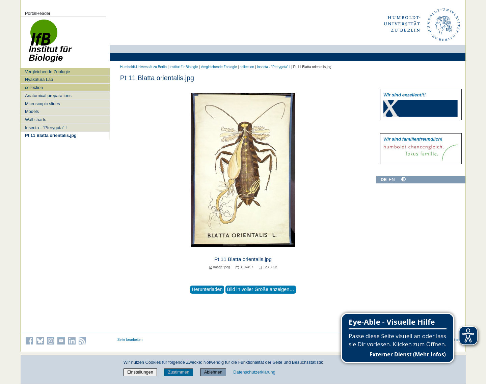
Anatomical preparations (48, 95)
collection (34, 87)
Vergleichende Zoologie (47, 71)
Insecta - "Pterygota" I (46, 127)
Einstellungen (140, 372)
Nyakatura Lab (39, 79)
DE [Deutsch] (384, 179)
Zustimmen (178, 372)
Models (32, 111)
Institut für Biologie (183, 67)
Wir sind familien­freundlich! (412, 139)
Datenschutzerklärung (254, 372)
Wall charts (35, 119)
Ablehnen (213, 372)
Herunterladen (207, 289)
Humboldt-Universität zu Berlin (143, 67)
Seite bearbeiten (130, 340)
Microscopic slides (42, 103)
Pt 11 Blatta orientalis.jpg (51, 135)
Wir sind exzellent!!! (404, 94)
